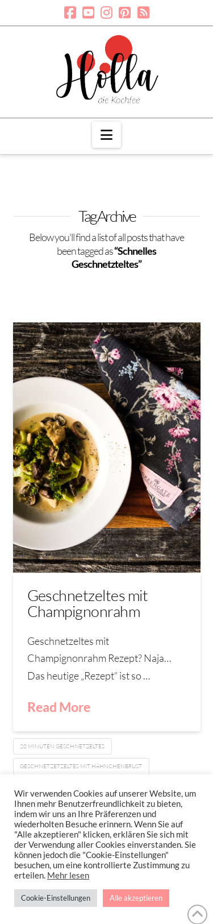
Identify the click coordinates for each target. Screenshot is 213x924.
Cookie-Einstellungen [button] (55, 897)
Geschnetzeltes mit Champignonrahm (87, 603)
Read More (58, 707)
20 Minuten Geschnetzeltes (62, 746)
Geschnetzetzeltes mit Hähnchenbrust (81, 766)
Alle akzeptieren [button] (136, 897)
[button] (106, 135)
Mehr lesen (68, 875)
